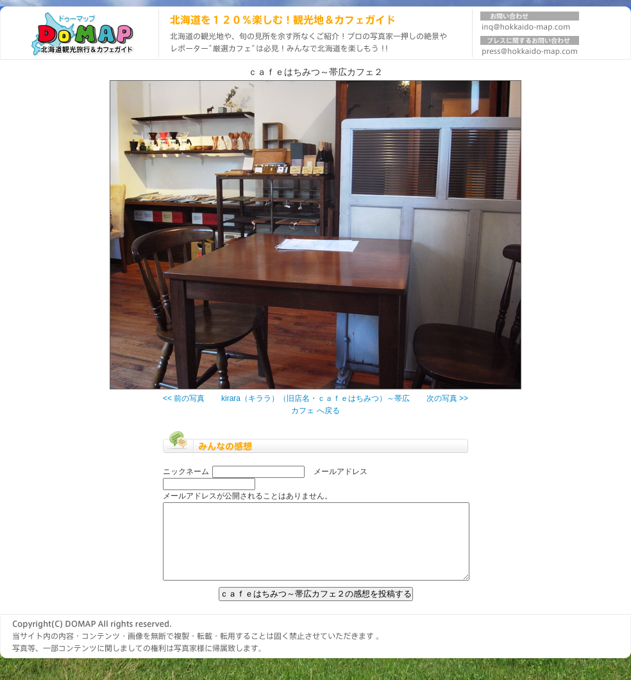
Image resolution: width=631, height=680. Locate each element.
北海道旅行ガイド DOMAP (79, 33)
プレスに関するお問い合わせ (529, 48)
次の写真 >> (447, 398)
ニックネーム (186, 471)
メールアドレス (340, 471)
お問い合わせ (529, 24)
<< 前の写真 (184, 398)
